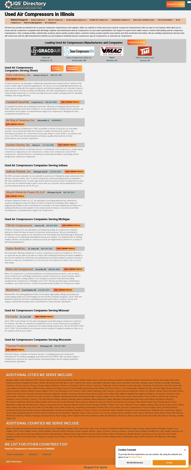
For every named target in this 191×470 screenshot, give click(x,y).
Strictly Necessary (135, 462)
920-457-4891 (60, 346)
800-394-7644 (46, 249)
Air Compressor (50, 23)
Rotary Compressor (38, 20)
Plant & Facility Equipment (33, 23)
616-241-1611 (44, 290)
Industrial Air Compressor (120, 20)
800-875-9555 (52, 226)
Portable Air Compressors (99, 20)
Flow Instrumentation (165, 20)
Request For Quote (137, 42)
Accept (169, 462)
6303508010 (56, 120)
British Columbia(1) (15, 454)
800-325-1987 (56, 75)
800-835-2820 (54, 269)
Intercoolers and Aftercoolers (143, 20)
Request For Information (72, 68)
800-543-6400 (51, 102)
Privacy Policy (135, 457)
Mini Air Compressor (55, 20)
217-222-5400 (48, 145)
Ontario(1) (33, 454)
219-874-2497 (55, 172)
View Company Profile (15, 79)
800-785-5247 (69, 192)
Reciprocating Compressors (76, 20)
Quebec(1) (47, 454)
